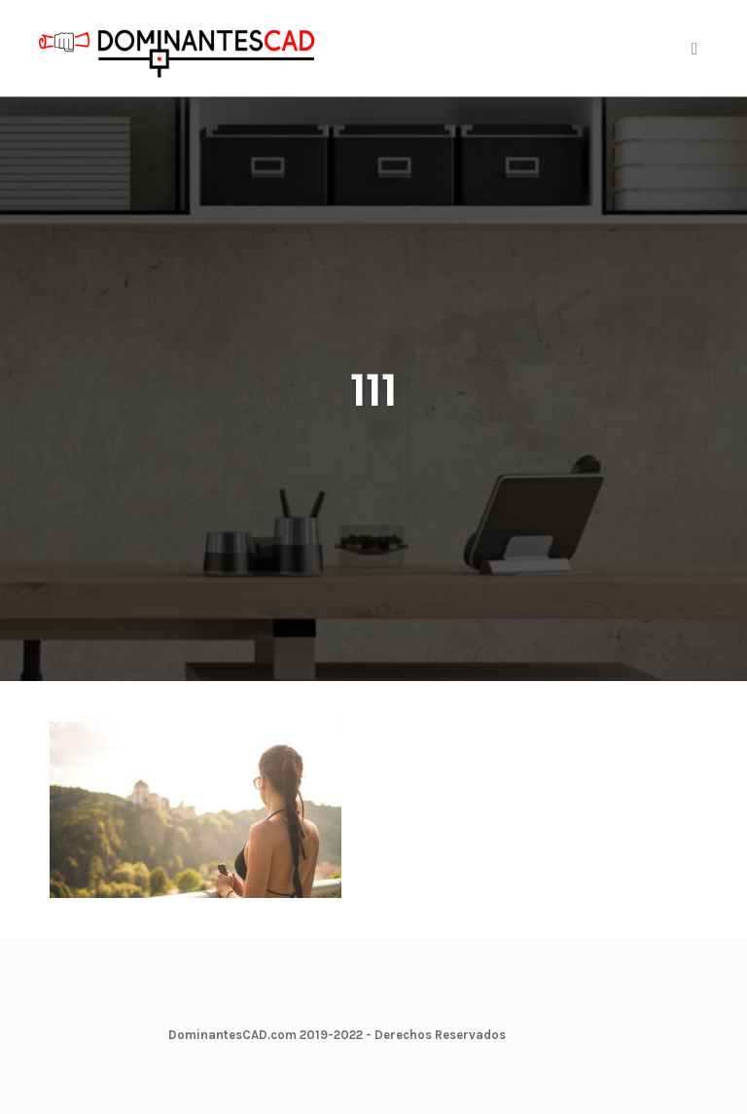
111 (373, 390)
